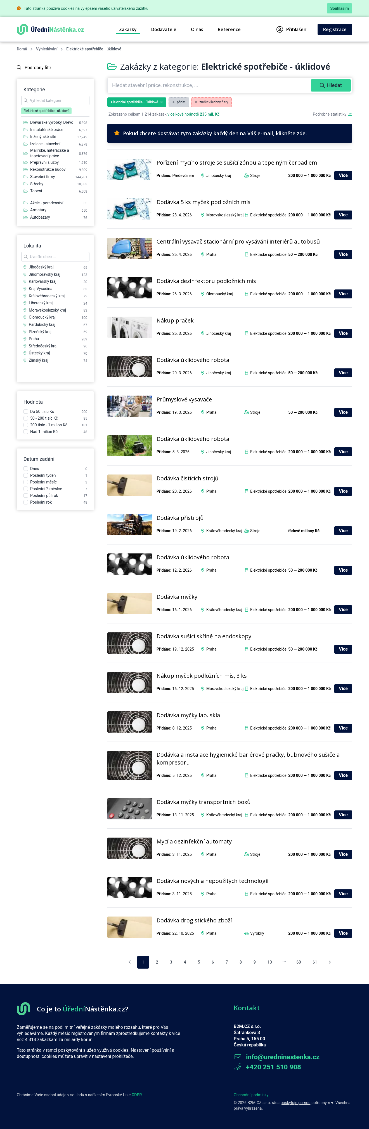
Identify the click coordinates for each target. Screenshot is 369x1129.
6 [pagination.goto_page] (213, 962)
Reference (229, 29)
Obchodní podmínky (251, 1095)
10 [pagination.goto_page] (270, 962)
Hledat (331, 85)
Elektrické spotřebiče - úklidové (137, 102)
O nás (197, 29)
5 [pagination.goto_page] (199, 962)
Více (343, 175)
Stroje (255, 175)
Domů (22, 49)
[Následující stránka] (329, 962)
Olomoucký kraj (219, 294)
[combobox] (210, 85)
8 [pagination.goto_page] (241, 962)
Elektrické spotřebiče (268, 215)
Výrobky (257, 933)
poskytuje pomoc (296, 1102)
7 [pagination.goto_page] (227, 962)
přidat (179, 102)
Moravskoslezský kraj (224, 215)
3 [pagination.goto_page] (171, 962)
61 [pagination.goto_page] (315, 962)
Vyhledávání (46, 49)
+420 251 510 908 (267, 1067)
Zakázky (128, 29)
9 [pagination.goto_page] (255, 962)
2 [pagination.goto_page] (157, 962)
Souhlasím (339, 8)
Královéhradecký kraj (224, 531)
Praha (211, 254)
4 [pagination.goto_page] (185, 962)
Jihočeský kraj (218, 175)
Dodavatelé (163, 29)
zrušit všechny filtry (211, 102)
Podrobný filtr (34, 67)
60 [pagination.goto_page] (299, 962)
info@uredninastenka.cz (277, 1057)
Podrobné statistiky (332, 114)
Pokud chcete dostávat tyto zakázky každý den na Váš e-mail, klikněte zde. (210, 133)
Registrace (335, 29)
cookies (120, 1050)
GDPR (137, 1095)
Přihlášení (292, 29)
